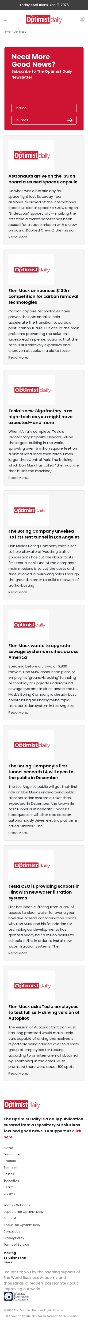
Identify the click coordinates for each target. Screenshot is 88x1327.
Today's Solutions (17, 1205)
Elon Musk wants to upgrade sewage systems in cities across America (43, 651)
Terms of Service (16, 1244)
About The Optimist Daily (22, 1225)
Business (10, 1167)
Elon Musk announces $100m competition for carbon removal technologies (43, 296)
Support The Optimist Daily (23, 1211)
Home (7, 32)
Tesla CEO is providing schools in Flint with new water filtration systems (44, 892)
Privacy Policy (14, 1238)
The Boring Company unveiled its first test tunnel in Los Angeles (44, 534)
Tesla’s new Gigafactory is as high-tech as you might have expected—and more (40, 416)
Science (10, 1161)
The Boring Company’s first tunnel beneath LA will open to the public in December (40, 772)
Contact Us (12, 1231)
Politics (9, 1174)
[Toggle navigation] (6, 19)
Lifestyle (9, 1193)
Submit (70, 120)
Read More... (18, 237)
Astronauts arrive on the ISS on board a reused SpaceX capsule (42, 179)
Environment (13, 1154)
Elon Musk (20, 32)
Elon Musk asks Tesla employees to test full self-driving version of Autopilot (44, 1012)
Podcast (10, 1218)
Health (8, 1187)
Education (11, 1180)
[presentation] (38, 93)
